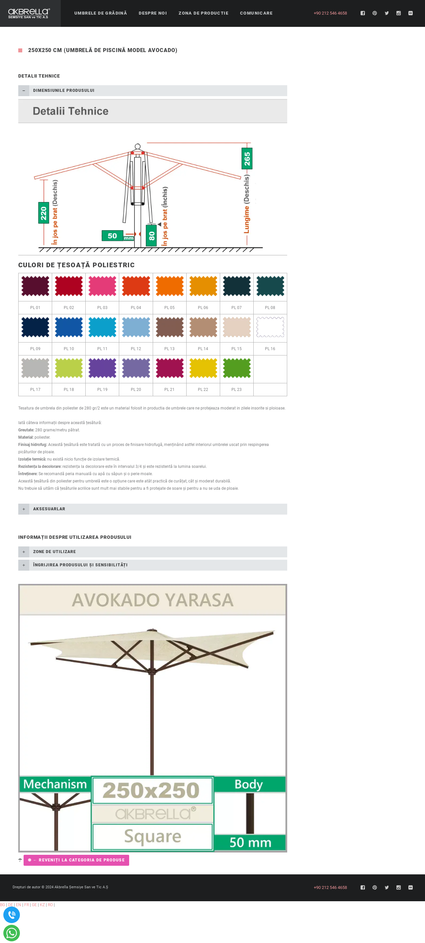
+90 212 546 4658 (330, 13)
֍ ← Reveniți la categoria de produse (76, 860)
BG (2, 905)
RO (50, 905)
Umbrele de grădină (100, 13)
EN (18, 905)
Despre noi (153, 13)
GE (34, 905)
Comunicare (256, 13)
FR (26, 905)
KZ (42, 905)
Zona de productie (203, 13)
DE (10, 905)
